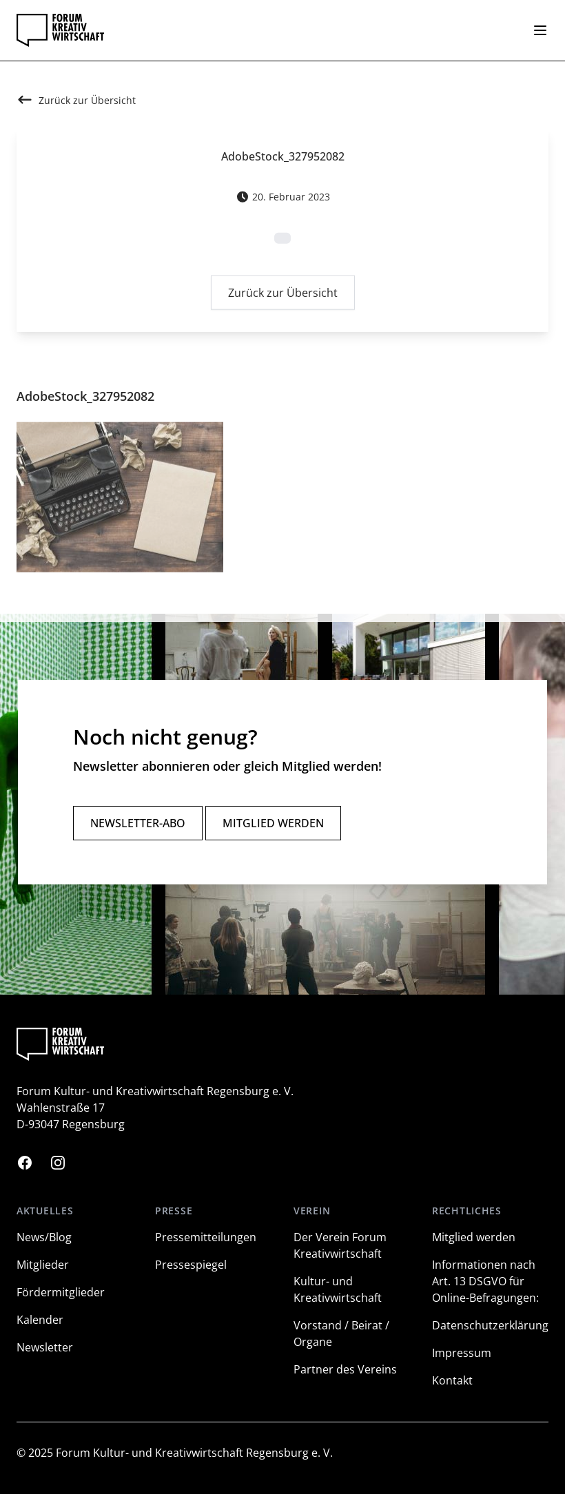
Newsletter (45, 1347)
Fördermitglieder (61, 1292)
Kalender (40, 1319)
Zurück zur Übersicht (283, 295)
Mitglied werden (273, 823)
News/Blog (44, 1237)
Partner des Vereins (345, 1369)
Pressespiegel (191, 1264)
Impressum (461, 1352)
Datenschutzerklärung (490, 1325)
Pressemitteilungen (205, 1237)
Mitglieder (43, 1264)
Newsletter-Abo (137, 823)
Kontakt (452, 1380)
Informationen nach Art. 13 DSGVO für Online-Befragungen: (485, 1281)
